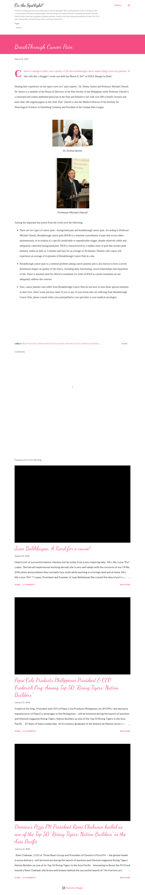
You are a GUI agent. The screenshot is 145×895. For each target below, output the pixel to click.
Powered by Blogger (72, 888)
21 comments (29, 731)
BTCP (51, 344)
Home (18, 27)
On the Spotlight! (29, 5)
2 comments (29, 584)
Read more (125, 584)
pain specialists (72, 344)
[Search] (117, 5)
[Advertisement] (72, 437)
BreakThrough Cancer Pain (35, 344)
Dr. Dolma (59, 344)
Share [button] (124, 344)
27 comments (29, 877)
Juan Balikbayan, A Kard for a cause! (52, 548)
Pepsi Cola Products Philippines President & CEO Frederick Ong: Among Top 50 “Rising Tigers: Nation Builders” (67, 687)
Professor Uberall (90, 344)
